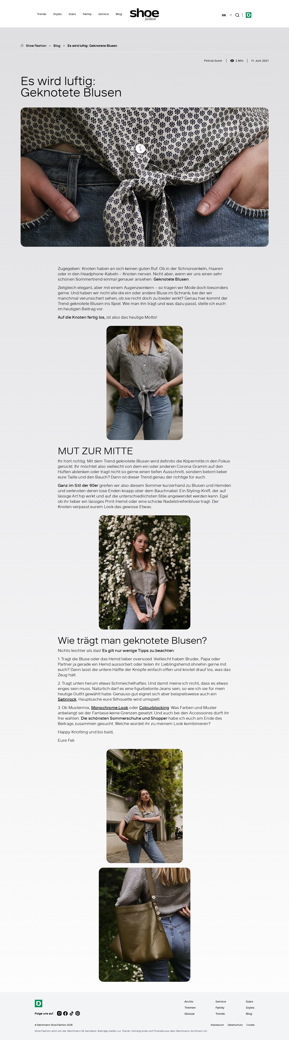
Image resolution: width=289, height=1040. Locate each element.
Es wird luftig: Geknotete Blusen (92, 45)
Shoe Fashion (36, 45)
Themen (190, 1008)
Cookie (250, 1024)
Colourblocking (154, 707)
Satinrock (67, 699)
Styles (57, 14)
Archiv (188, 1001)
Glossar (189, 1014)
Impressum (217, 1024)
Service (103, 14)
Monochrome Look (109, 707)
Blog (118, 14)
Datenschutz (235, 1024)
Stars (72, 14)
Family (87, 14)
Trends (41, 14)
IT (231, 15)
